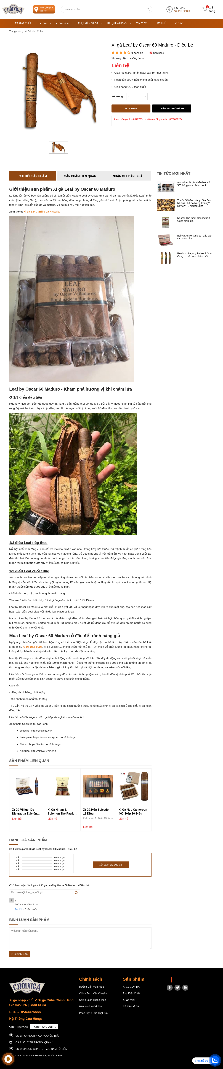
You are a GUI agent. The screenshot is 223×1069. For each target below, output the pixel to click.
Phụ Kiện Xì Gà (90, 23)
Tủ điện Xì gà (131, 1006)
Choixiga (179, 979)
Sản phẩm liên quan (80, 176)
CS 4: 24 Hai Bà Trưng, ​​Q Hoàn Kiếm (38, 1055)
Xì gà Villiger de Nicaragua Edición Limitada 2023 (24, 812)
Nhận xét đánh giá (127, 176)
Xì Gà (45, 23)
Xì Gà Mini (62, 23)
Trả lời (18, 909)
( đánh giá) (137, 53)
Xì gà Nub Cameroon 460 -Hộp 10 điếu (133, 811)
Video (179, 23)
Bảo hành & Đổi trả (90, 1006)
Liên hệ (161, 23)
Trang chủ (23, 23)
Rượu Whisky (119, 23)
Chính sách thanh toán (92, 999)
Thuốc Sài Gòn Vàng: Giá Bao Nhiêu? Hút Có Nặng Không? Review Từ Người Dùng (194, 203)
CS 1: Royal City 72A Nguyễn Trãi (37, 1035)
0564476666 (31, 1012)
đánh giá (59, 857)
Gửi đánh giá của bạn (111, 864)
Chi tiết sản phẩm (33, 176)
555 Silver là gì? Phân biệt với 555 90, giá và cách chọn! (194, 184)
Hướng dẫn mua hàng (91, 986)
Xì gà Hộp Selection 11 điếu (96, 811)
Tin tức (141, 23)
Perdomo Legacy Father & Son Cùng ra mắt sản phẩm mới (194, 255)
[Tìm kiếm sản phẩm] (106, 9)
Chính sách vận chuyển (93, 993)
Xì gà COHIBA (131, 986)
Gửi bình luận (19, 953)
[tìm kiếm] (148, 9)
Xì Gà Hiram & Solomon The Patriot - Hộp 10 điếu (62, 812)
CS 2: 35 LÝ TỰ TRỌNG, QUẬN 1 (34, 1042)
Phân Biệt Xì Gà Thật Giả (93, 1013)
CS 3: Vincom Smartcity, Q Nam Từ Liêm (41, 1048)
